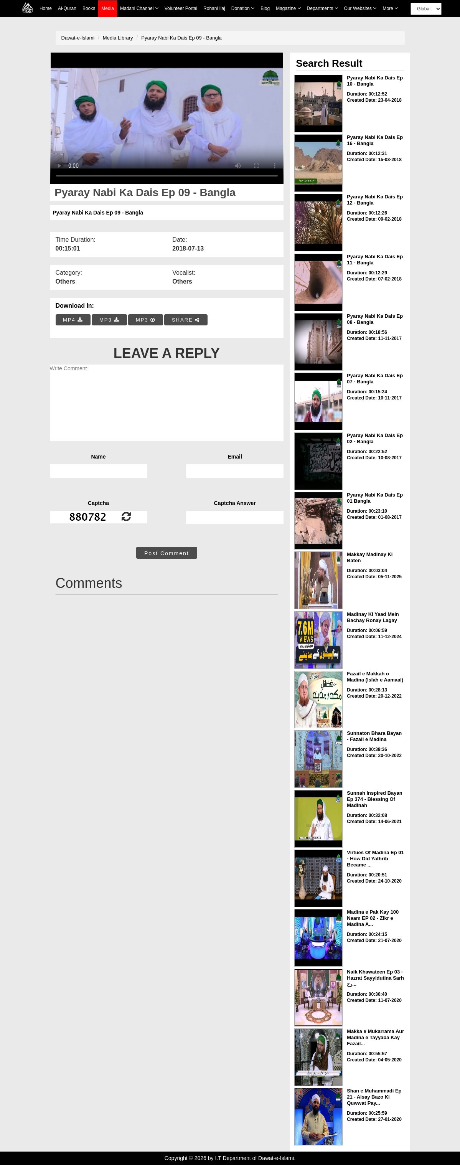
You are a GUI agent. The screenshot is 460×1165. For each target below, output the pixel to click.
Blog (265, 8)
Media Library (118, 38)
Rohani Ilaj (214, 8)
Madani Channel (139, 8)
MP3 (109, 320)
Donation (242, 8)
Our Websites (360, 8)
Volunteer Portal (181, 8)
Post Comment (166, 553)
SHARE (186, 320)
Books (88, 8)
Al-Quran (67, 8)
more (390, 8)
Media (107, 8)
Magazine (288, 8)
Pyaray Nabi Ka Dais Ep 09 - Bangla (181, 38)
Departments (322, 8)
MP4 (73, 320)
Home (46, 8)
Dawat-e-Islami (78, 38)
